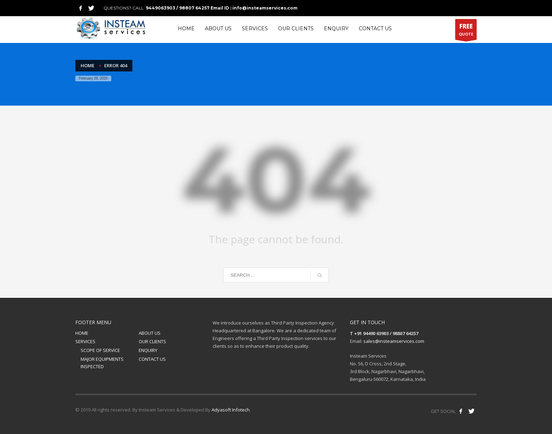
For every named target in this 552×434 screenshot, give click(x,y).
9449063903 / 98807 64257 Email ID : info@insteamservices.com (221, 8)
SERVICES (85, 341)
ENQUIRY (148, 350)
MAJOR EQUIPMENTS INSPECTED (102, 363)
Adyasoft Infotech (231, 410)
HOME (81, 333)
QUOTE (466, 31)
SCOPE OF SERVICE (100, 350)
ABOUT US (150, 333)
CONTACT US (152, 359)
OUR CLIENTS (152, 341)
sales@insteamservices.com (393, 341)
